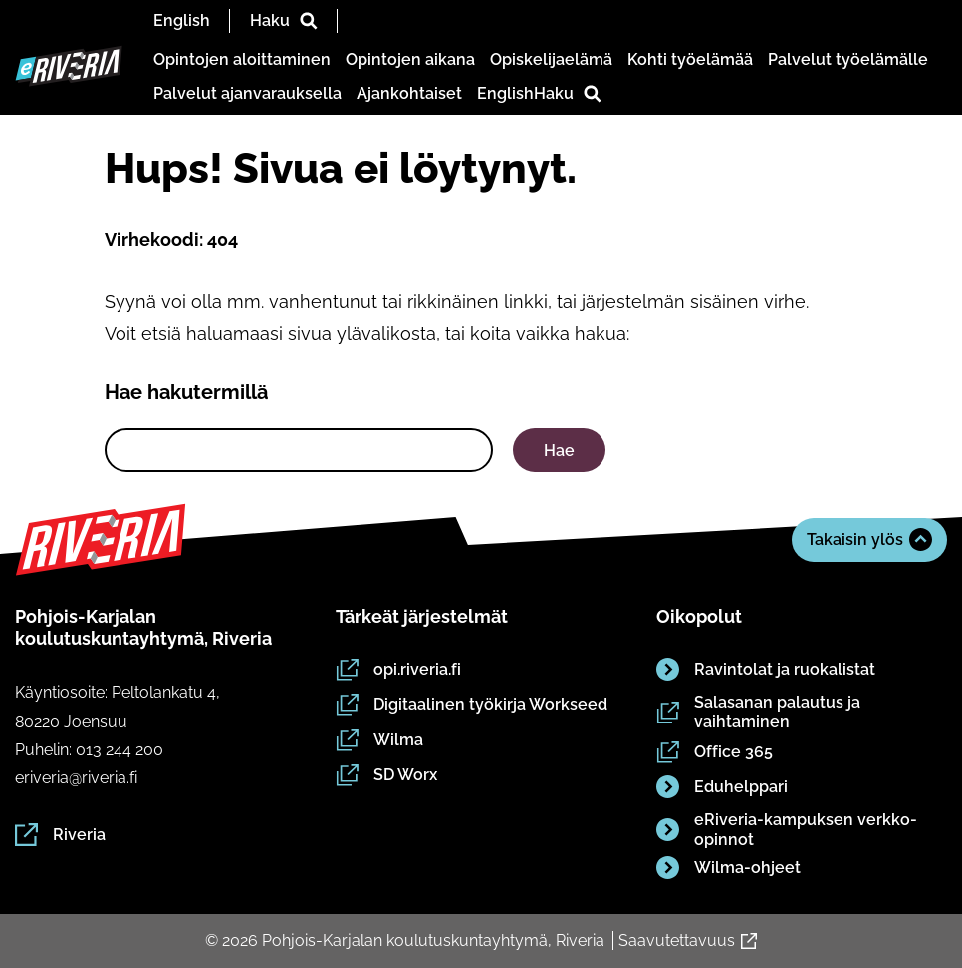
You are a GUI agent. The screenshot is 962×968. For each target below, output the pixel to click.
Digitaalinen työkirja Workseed (471, 705)
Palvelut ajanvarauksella (247, 93)
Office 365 (714, 752)
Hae (559, 450)
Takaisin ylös (869, 539)
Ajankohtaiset (409, 93)
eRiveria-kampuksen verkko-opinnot (786, 829)
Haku (284, 20)
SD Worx (386, 776)
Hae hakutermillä (186, 392)
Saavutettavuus (687, 940)
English (181, 20)
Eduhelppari (722, 787)
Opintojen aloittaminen (242, 59)
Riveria (60, 834)
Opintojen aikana (410, 59)
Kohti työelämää (690, 59)
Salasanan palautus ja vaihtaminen (758, 713)
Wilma (379, 740)
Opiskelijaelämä (551, 59)
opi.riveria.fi (398, 670)
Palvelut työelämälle (848, 59)
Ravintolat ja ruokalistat (765, 670)
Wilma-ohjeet (728, 868)
